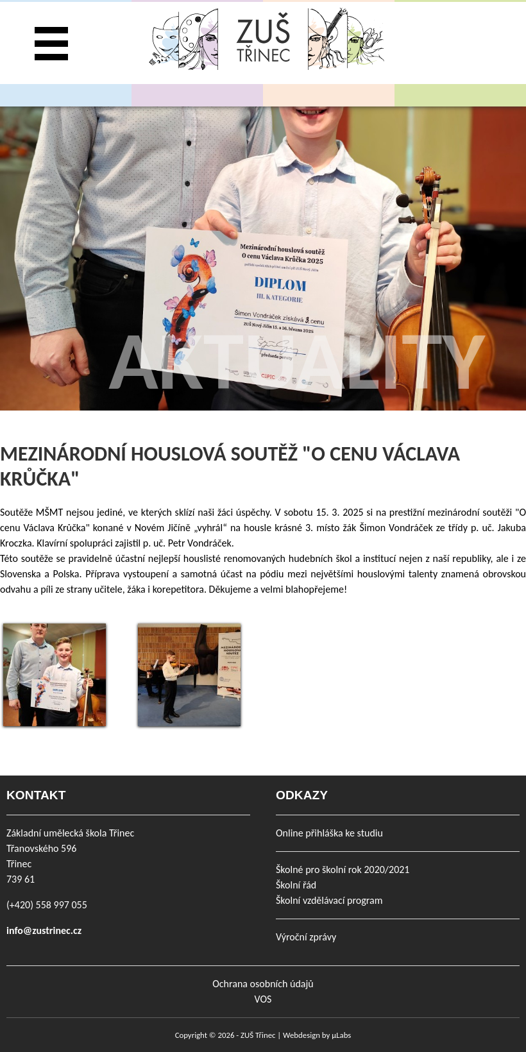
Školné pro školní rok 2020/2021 (342, 869)
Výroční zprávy (306, 937)
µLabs (341, 1035)
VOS (263, 999)
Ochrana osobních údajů (262, 984)
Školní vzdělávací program (329, 900)
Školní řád (296, 885)
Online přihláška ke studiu (329, 833)
